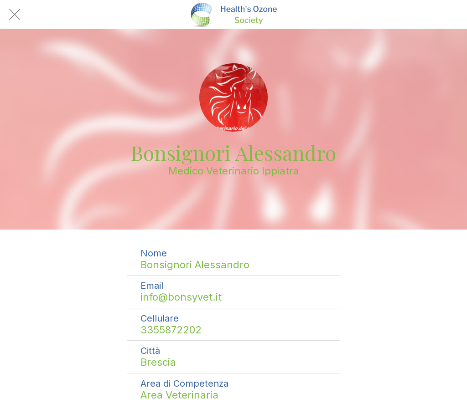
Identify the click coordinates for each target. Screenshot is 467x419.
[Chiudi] (14, 14)
